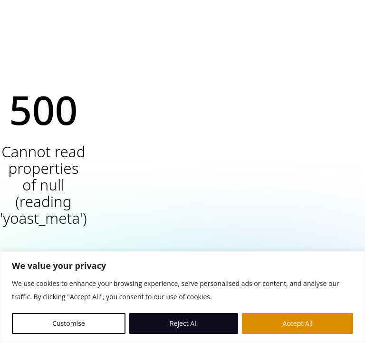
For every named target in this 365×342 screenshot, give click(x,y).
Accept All (298, 323)
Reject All (184, 323)
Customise (68, 323)
